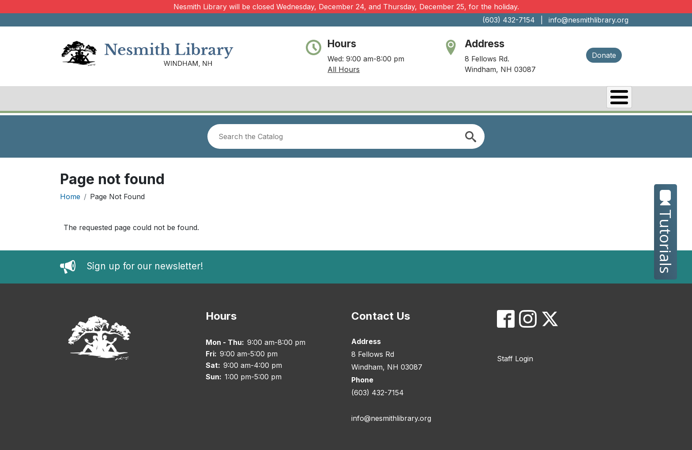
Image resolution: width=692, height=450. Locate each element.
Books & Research (312, 99)
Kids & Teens (597, 99)
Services (535, 99)
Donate (604, 55)
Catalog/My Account (409, 99)
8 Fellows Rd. (487, 58)
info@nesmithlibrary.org (588, 19)
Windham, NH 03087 (500, 69)
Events (484, 99)
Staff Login (515, 356)
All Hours (343, 69)
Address (484, 43)
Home (70, 194)
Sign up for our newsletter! (144, 264)
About (244, 99)
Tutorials (665, 232)
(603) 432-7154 (508, 19)
